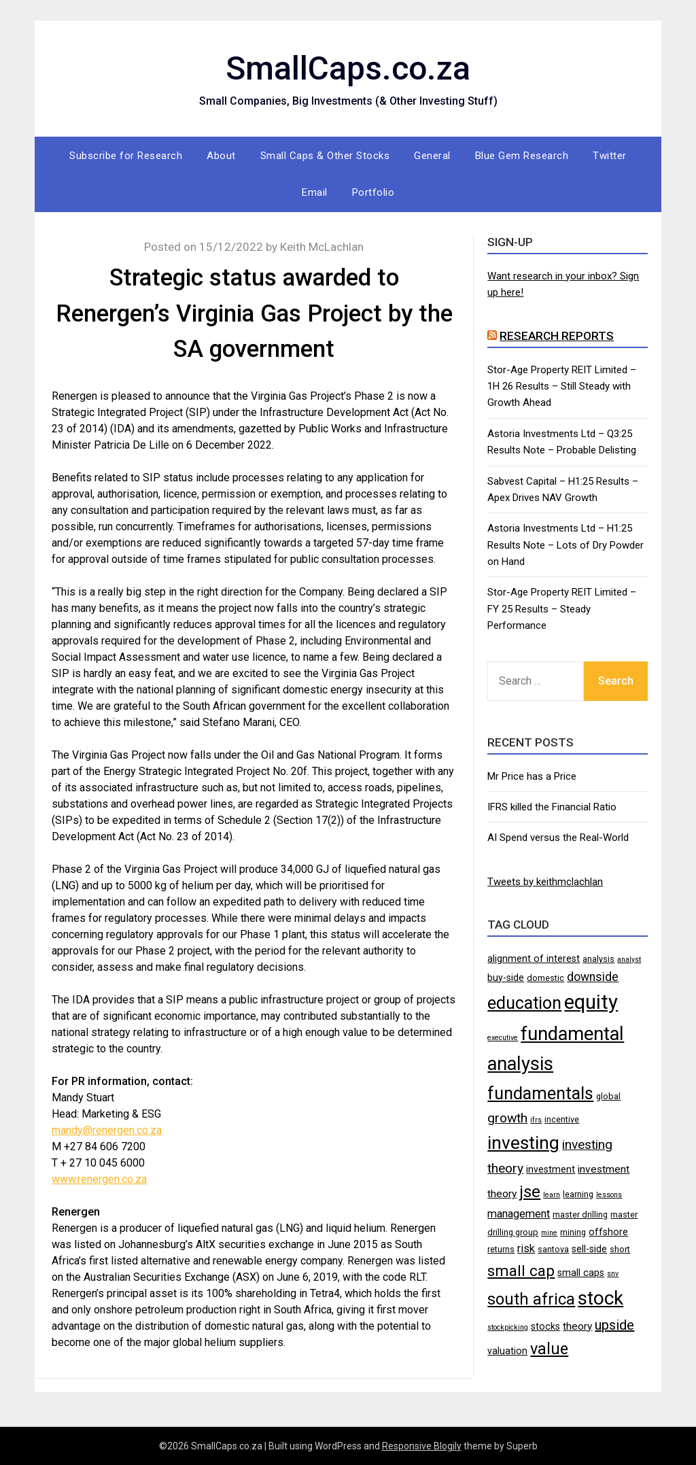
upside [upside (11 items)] (614, 1325)
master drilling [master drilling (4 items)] (580, 1214)
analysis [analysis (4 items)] (598, 959)
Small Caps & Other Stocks (325, 156)
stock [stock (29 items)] (600, 1298)
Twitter (610, 156)
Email (315, 192)
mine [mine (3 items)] (549, 1232)
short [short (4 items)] (620, 1249)
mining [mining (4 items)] (573, 1232)
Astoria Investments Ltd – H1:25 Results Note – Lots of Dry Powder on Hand (565, 545)
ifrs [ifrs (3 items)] (536, 1120)
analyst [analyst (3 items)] (629, 959)
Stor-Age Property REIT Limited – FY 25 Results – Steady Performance (561, 609)
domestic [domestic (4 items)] (545, 978)
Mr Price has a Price (531, 776)
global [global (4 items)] (608, 1096)
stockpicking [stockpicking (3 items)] (507, 1327)
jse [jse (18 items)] (529, 1191)
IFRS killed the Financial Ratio (551, 807)
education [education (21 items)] (524, 1003)
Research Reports (557, 336)
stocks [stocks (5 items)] (545, 1326)
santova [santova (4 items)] (553, 1249)
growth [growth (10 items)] (507, 1118)
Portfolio (373, 192)
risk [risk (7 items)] (526, 1248)
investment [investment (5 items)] (550, 1169)
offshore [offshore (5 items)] (608, 1231)
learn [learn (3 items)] (551, 1194)
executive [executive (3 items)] (502, 1037)
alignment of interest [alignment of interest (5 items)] (533, 958)
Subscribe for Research (125, 156)
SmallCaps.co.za (348, 68)
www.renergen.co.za (99, 1179)
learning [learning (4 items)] (578, 1194)
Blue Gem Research (522, 156)
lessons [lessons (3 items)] (609, 1194)
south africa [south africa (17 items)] (531, 1299)
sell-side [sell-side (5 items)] (589, 1248)
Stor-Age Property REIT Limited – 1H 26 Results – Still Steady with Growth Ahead (561, 386)
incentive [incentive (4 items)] (561, 1119)
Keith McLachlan (322, 247)
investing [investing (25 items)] (523, 1142)
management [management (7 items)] (518, 1213)
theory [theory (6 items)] (577, 1326)
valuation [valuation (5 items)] (507, 1350)
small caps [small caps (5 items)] (580, 1272)
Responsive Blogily (422, 1446)
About (221, 156)
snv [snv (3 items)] (613, 1273)
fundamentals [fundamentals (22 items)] (540, 1093)
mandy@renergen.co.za (107, 1130)
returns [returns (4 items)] (501, 1249)
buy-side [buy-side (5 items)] (505, 977)
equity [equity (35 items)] (591, 1002)
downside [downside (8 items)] (593, 977)
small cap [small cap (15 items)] (521, 1270)
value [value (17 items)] (549, 1348)
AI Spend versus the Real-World (558, 837)
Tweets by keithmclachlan (545, 882)
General (432, 156)
